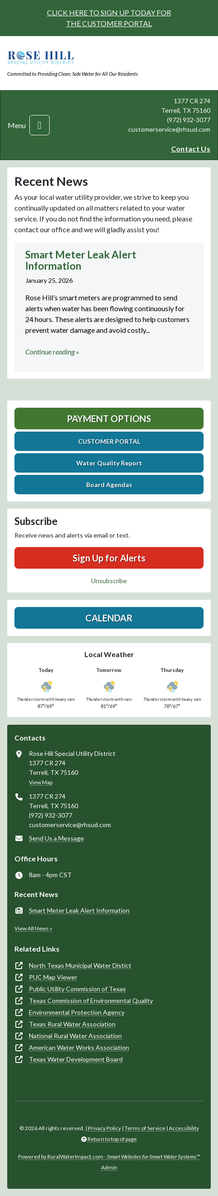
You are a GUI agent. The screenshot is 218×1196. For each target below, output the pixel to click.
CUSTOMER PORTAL (109, 441)
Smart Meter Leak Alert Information (79, 910)
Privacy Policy (104, 1128)
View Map (40, 782)
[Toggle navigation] (39, 125)
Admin (109, 1167)
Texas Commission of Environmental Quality (91, 1000)
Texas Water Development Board (76, 1059)
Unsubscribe (109, 580)
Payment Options (109, 418)
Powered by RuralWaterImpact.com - (109, 1156)
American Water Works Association (79, 1047)
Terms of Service (145, 1128)
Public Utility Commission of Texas (77, 989)
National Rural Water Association (75, 1036)
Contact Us (190, 148)
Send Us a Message (56, 838)
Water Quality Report (109, 463)
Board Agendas (109, 484)
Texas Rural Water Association (72, 1024)
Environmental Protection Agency (77, 1012)
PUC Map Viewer (53, 977)
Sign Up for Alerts (109, 557)
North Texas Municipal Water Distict (80, 965)
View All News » (33, 928)
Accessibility (184, 1128)
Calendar (109, 617)
